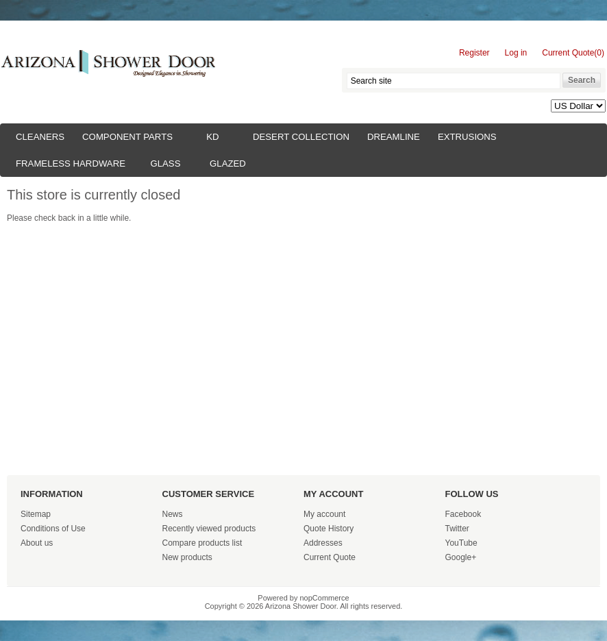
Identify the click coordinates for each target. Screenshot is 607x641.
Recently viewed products (209, 528)
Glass (165, 163)
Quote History (329, 528)
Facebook (463, 514)
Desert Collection (301, 137)
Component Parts (127, 137)
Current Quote (330, 557)
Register (474, 53)
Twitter (457, 528)
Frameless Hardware (70, 163)
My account (324, 514)
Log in (516, 53)
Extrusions (467, 137)
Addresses (323, 543)
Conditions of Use (53, 528)
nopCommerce (324, 598)
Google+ (461, 557)
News (172, 514)
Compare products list (202, 543)
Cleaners (40, 137)
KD (212, 137)
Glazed (228, 163)
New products (187, 557)
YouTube (461, 543)
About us (37, 543)
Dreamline (393, 137)
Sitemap (36, 514)
